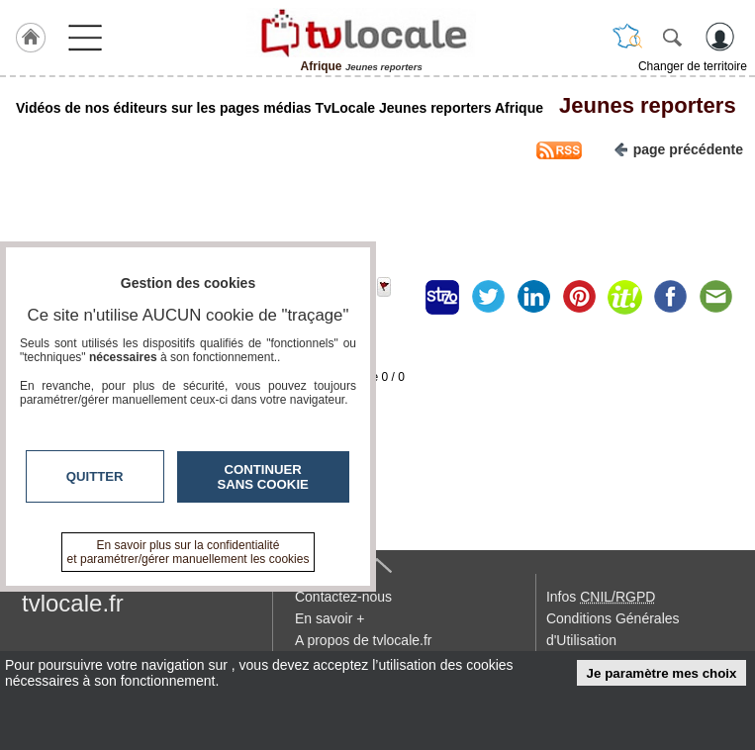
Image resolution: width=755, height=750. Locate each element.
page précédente (678, 148)
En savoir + (329, 618)
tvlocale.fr (73, 603)
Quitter (95, 476)
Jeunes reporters (641, 105)
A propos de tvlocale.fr (363, 640)
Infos (600, 597)
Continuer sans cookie (263, 477)
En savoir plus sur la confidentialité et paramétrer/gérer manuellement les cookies (188, 552)
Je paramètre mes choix (662, 673)
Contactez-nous (343, 597)
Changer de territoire (692, 66)
